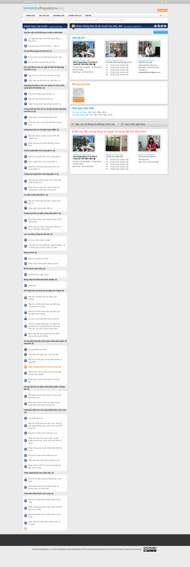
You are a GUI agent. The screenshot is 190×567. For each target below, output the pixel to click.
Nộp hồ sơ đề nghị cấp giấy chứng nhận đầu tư (44, 201)
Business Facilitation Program (120, 549)
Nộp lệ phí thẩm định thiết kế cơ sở (42, 455)
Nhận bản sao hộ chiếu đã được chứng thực (43, 144)
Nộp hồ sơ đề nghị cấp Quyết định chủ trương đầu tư (44, 167)
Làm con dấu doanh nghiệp (39, 240)
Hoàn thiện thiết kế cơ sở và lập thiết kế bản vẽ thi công (44, 466)
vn (164, 15)
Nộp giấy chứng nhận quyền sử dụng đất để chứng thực (44, 396)
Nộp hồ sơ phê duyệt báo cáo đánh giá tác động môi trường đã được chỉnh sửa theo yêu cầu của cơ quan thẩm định (44, 326)
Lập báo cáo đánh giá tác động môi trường (42, 297)
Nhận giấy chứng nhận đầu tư (40, 208)
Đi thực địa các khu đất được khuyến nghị (45, 57)
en (161, 15)
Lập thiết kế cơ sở (35, 418)
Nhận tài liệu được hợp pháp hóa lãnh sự (44, 104)
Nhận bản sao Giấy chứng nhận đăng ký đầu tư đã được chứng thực (44, 227)
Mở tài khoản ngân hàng (38, 274)
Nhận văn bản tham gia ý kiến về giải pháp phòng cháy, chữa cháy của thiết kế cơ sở (44, 440)
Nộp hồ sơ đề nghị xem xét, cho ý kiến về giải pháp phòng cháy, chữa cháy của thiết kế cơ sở (45, 425)
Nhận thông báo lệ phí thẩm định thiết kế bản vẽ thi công (45, 508)
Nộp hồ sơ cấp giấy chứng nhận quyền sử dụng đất (45, 360)
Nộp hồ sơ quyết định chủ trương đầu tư (44, 156)
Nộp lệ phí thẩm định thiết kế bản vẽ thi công (44, 515)
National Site (58, 15)
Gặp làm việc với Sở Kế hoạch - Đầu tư (43, 46)
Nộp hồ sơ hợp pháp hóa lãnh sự (41, 94)
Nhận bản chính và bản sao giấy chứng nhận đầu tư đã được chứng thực (44, 403)
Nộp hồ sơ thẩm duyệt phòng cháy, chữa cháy (44, 479)
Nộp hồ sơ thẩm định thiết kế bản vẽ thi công (44, 500)
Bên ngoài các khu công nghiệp (87, 20)
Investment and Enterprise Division (98, 549)
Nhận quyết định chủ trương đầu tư (42, 161)
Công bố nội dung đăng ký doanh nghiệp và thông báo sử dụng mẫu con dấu (45, 246)
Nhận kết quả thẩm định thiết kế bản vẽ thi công (44, 522)
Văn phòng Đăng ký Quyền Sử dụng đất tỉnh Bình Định (85, 63)
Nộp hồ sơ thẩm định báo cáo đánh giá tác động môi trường (44, 305)
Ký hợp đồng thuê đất (37, 349)
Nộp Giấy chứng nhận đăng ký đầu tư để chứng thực (44, 220)
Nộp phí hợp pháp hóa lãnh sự (40, 99)
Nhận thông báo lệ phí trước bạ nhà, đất (44, 367)
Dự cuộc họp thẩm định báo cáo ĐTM (43, 318)
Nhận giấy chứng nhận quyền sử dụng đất (43, 380)
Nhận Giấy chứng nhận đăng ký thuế (43, 263)
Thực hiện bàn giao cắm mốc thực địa (43, 354)
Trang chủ (30, 15)
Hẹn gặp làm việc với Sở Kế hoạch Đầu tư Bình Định (44, 39)
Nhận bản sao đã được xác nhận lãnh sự (44, 80)
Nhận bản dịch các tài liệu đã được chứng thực (44, 123)
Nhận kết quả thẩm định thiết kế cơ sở (43, 460)
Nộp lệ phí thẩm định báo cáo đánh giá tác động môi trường (44, 312)
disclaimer (162, 10)
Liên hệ (88, 15)
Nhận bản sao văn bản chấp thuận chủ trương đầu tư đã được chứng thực (44, 188)
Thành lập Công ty (50, 20)
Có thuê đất (65, 20)
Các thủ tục (44, 15)
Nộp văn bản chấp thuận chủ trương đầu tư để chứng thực (44, 181)
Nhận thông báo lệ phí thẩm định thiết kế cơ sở (45, 449)
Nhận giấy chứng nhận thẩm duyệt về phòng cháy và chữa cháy (43, 487)
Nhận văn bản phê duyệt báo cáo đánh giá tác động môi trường (44, 334)
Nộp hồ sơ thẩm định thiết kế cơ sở (42, 433)
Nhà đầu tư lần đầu (31, 20)
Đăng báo (32, 285)
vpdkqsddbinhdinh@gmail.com (149, 72)
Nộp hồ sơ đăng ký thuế (38, 258)
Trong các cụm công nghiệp (113, 20)
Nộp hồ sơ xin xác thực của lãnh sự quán (44, 75)
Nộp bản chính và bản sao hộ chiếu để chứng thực (43, 136)
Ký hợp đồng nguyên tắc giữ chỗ (41, 62)
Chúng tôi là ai (75, 15)
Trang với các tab (161, 32)
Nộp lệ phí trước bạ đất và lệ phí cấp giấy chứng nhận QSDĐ (44, 372)
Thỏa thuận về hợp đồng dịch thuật (42, 117)
